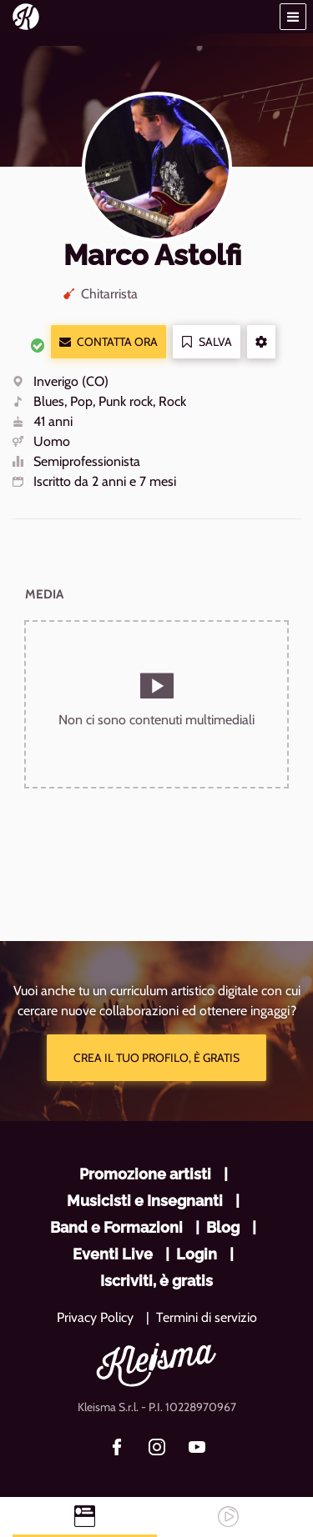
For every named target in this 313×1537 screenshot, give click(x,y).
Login (196, 1254)
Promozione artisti (145, 1174)
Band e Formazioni (116, 1227)
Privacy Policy (95, 1317)
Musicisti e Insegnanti (145, 1200)
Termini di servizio (206, 1317)
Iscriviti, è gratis (156, 1280)
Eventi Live (113, 1254)
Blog (223, 1227)
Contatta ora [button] (108, 342)
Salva (206, 342)
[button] (293, 16)
